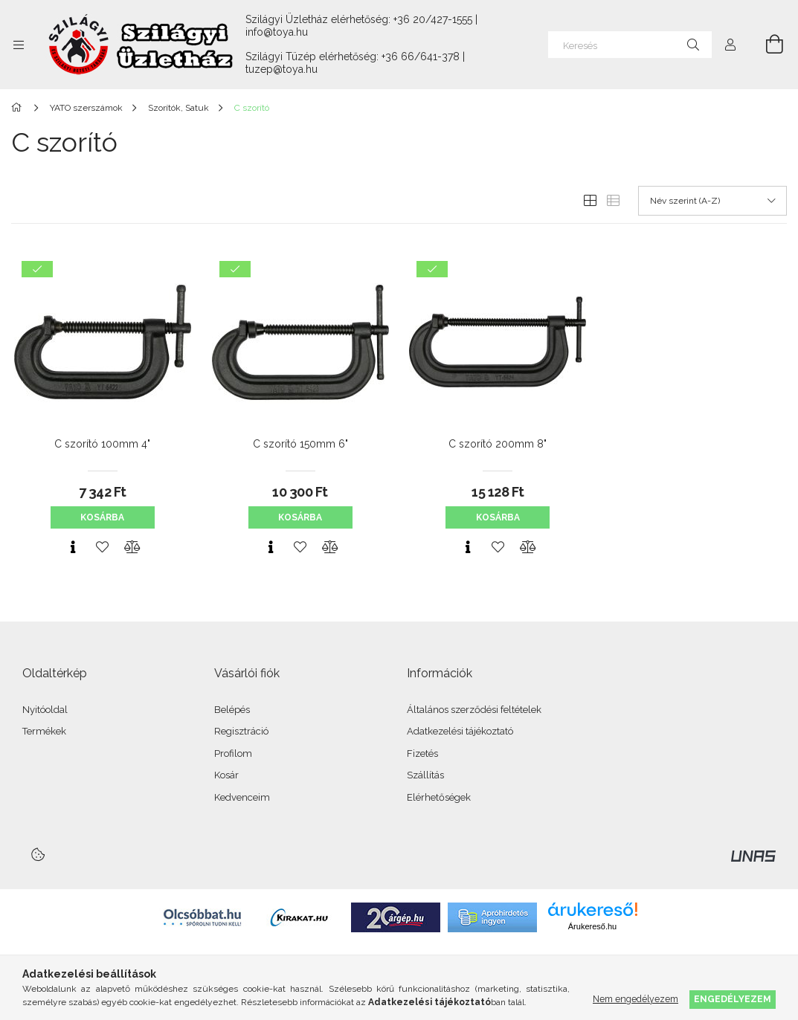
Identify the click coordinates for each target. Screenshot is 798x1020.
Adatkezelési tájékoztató (460, 731)
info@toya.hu (276, 32)
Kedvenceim (242, 797)
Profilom (233, 753)
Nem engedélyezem (635, 998)
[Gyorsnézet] (73, 547)
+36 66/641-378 (421, 56)
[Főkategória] (19, 108)
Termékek (44, 731)
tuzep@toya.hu (281, 69)
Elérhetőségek (439, 797)
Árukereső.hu (592, 926)
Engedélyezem (732, 998)
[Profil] (730, 44)
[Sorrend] (712, 201)
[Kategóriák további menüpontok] (18, 44)
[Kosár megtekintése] (766, 44)
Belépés (232, 709)
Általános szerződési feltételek (474, 709)
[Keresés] (630, 44)
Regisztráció (241, 731)
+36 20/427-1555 (432, 19)
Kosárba (102, 517)
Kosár (226, 775)
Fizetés (422, 753)
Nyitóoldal (45, 709)
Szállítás (425, 775)
